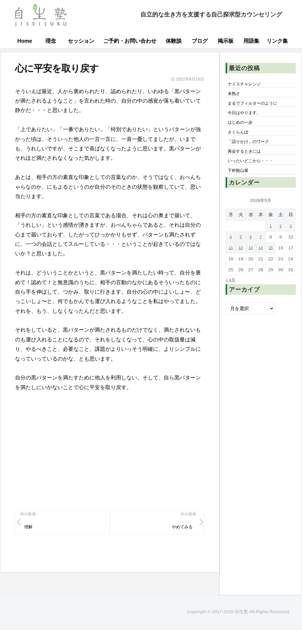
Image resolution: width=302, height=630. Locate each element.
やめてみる (180, 528)
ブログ (200, 41)
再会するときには (247, 160)
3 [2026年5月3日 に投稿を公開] (290, 238)
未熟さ (235, 95)
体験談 (174, 41)
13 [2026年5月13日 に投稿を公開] (250, 260)
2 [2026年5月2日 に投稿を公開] (280, 238)
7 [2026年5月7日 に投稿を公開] (261, 249)
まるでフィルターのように (256, 106)
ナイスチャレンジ (247, 84)
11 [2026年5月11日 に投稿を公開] (230, 260)
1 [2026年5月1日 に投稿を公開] (271, 238)
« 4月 (231, 292)
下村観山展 (240, 182)
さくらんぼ (240, 139)
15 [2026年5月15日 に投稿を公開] (270, 260)
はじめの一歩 (242, 128)
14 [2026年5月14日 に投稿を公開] (260, 260)
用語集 (251, 41)
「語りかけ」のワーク (251, 149)
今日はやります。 (247, 117)
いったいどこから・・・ (254, 171)
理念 (50, 41)
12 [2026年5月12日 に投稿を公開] (240, 260)
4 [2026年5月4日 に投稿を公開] (230, 249)
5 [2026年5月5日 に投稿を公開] (240, 249)
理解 (29, 528)
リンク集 (277, 41)
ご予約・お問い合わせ (129, 41)
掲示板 (226, 41)
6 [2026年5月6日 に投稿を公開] (251, 249)
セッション (81, 41)
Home (24, 41)
